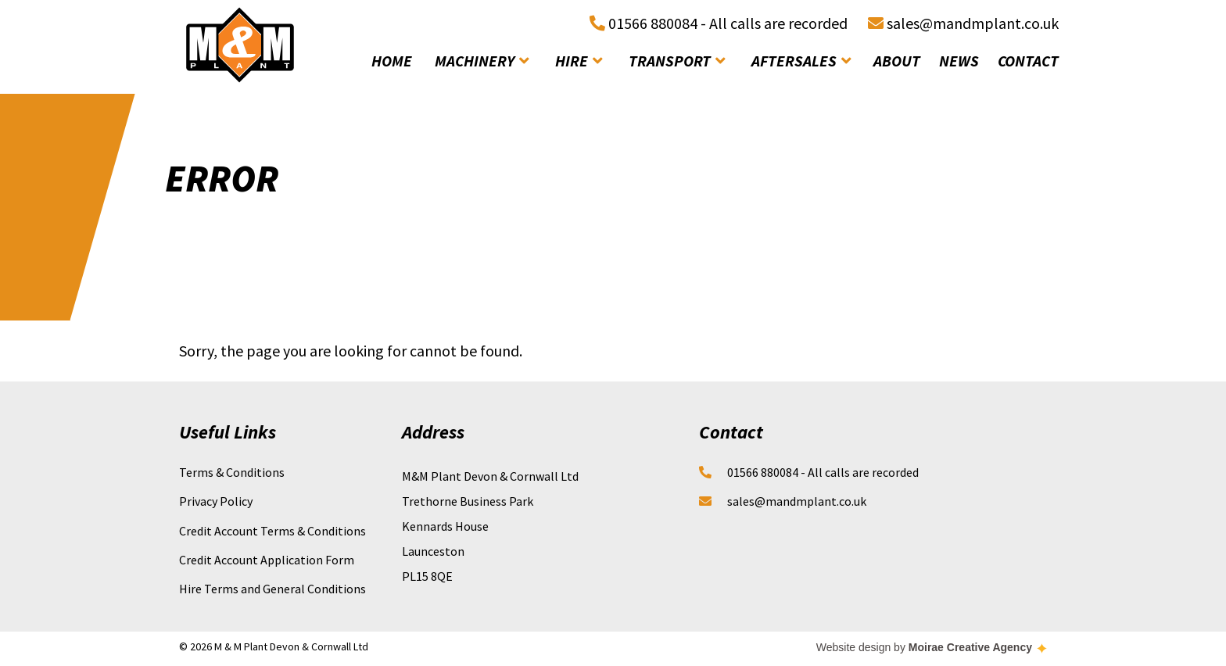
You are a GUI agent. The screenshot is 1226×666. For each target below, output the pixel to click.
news (959, 60)
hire (578, 60)
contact (1028, 60)
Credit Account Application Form (266, 560)
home (391, 60)
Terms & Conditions (232, 472)
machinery (482, 60)
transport (677, 60)
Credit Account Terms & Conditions (272, 531)
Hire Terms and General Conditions (272, 588)
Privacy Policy (216, 501)
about (896, 60)
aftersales (801, 60)
